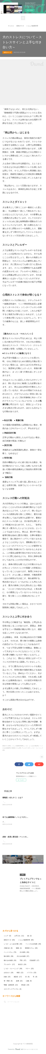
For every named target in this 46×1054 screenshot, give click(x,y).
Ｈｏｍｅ (11, 26)
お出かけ (8, 973)
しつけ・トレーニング (13, 969)
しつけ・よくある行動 (13, 944)
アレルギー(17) (26, 748)
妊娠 (7, 977)
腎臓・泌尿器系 (11, 985)
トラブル (31, 973)
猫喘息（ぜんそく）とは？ (12, 798)
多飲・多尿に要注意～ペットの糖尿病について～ (21, 837)
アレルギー (9, 965)
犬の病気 (24, 953)
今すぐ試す (30, 10)
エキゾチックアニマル (12, 989)
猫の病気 (8, 957)
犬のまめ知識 (23, 957)
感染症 (18, 977)
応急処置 (34, 961)
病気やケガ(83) (6, 745)
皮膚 (19, 981)
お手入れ (19, 936)
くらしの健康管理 (32, 26)
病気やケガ (20, 26)
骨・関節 (8, 981)
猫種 (19, 948)
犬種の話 (8, 948)
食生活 (22, 965)
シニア (7, 936)
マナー (29, 969)
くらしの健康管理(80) (18, 745)
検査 (20, 973)
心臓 (29, 981)
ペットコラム (10, 953)
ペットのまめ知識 (33, 944)
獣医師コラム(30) (16, 748)
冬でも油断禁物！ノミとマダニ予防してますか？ (21, 817)
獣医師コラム (31, 948)
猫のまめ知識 (10, 961)
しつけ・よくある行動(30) (31, 745)
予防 (23, 961)
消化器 (25, 985)
